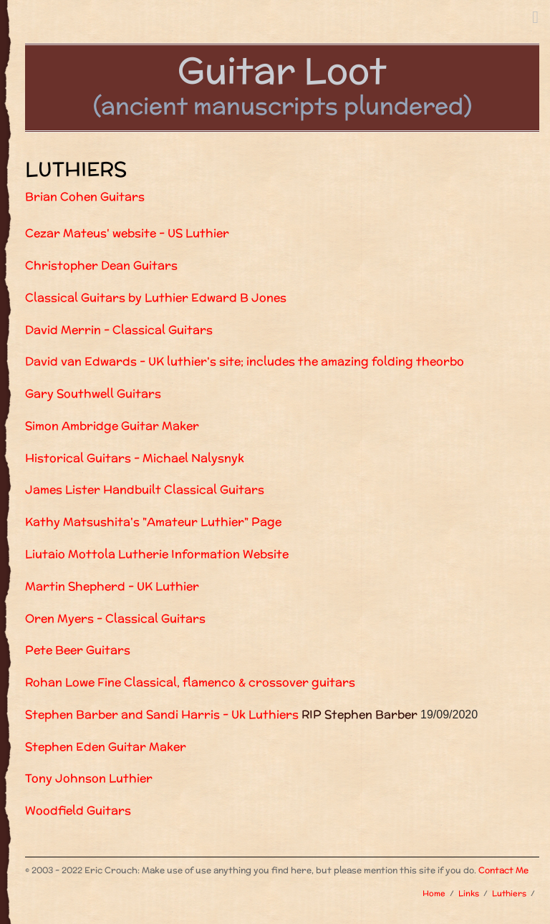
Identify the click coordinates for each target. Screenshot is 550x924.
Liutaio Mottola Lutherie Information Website (157, 554)
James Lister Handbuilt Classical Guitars (144, 489)
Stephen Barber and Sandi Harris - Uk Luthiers (162, 714)
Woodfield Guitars (78, 810)
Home (434, 893)
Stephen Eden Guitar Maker (105, 746)
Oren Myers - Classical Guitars (115, 618)
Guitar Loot (282, 70)
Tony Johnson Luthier (89, 778)
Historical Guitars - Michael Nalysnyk (134, 458)
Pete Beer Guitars (77, 650)
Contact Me (503, 870)
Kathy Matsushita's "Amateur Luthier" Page (153, 522)
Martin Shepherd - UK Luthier (112, 586)
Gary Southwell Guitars (93, 393)
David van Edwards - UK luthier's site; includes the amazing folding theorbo (244, 361)
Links (468, 893)
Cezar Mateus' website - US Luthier (127, 233)
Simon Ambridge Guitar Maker (112, 426)
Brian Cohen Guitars (85, 196)
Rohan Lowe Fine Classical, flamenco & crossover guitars (190, 682)
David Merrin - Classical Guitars (119, 330)
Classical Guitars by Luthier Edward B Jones (155, 297)
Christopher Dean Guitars (101, 265)
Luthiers (509, 893)
